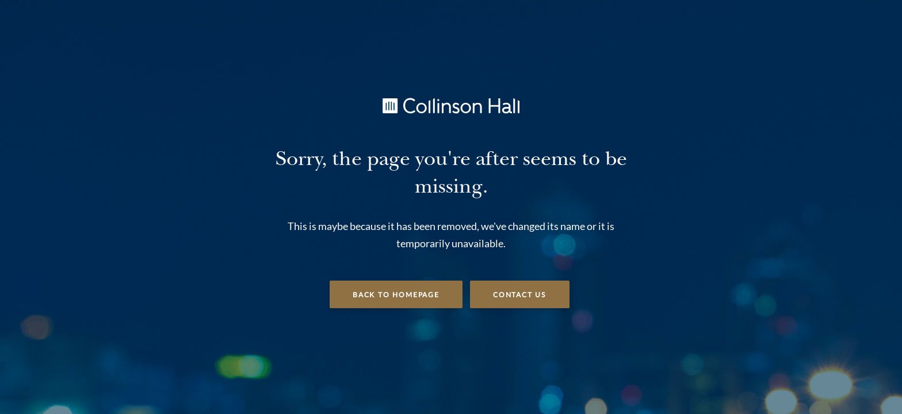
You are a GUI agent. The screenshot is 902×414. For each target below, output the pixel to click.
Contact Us (519, 295)
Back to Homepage (396, 295)
